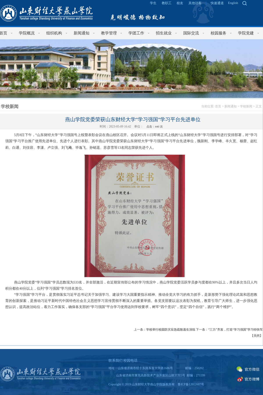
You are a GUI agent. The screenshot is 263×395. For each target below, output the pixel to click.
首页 (218, 106)
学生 (153, 3)
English (233, 3)
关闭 (257, 335)
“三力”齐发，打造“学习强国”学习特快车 (235, 329)
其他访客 (195, 3)
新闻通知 (230, 106)
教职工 (167, 3)
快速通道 (217, 3)
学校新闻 (246, 106)
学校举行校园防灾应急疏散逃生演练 (170, 329)
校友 (180, 3)
